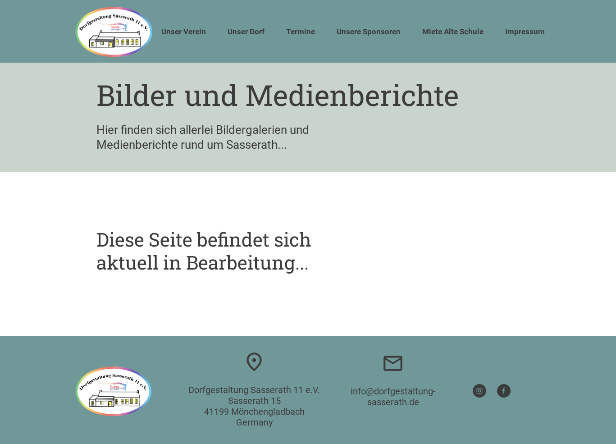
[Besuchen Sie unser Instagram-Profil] (479, 391)
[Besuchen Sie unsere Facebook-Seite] (504, 391)
